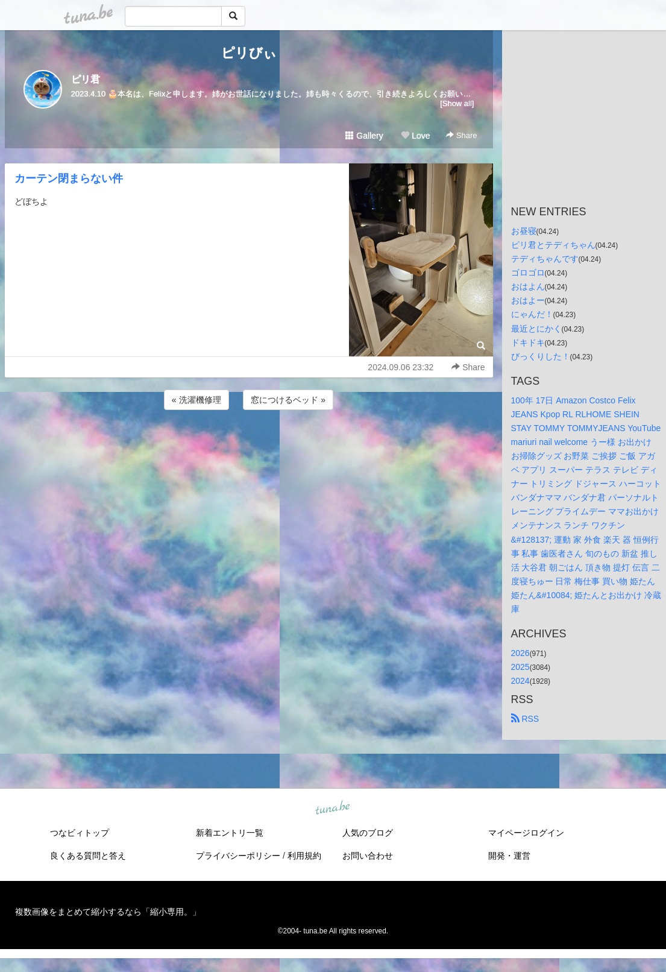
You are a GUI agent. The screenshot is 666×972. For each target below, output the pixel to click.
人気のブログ (367, 833)
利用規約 (304, 855)
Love (415, 135)
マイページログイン (526, 833)
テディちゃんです (545, 259)
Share (461, 135)
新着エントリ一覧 (229, 833)
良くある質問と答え (88, 855)
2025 (520, 667)
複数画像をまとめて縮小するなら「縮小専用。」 (108, 912)
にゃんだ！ (532, 314)
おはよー (528, 300)
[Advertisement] (249, 445)
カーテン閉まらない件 (68, 178)
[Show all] (457, 103)
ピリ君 (85, 79)
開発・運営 (509, 855)
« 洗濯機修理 (196, 400)
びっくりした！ (540, 356)
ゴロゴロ (528, 272)
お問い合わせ (367, 855)
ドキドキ (528, 342)
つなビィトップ (79, 833)
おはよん (528, 286)
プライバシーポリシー (238, 855)
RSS (525, 719)
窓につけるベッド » (288, 400)
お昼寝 (523, 231)
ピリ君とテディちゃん (553, 245)
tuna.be (332, 808)
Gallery (364, 135)
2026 (520, 653)
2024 (520, 681)
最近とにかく (536, 328)
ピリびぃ (249, 52)
